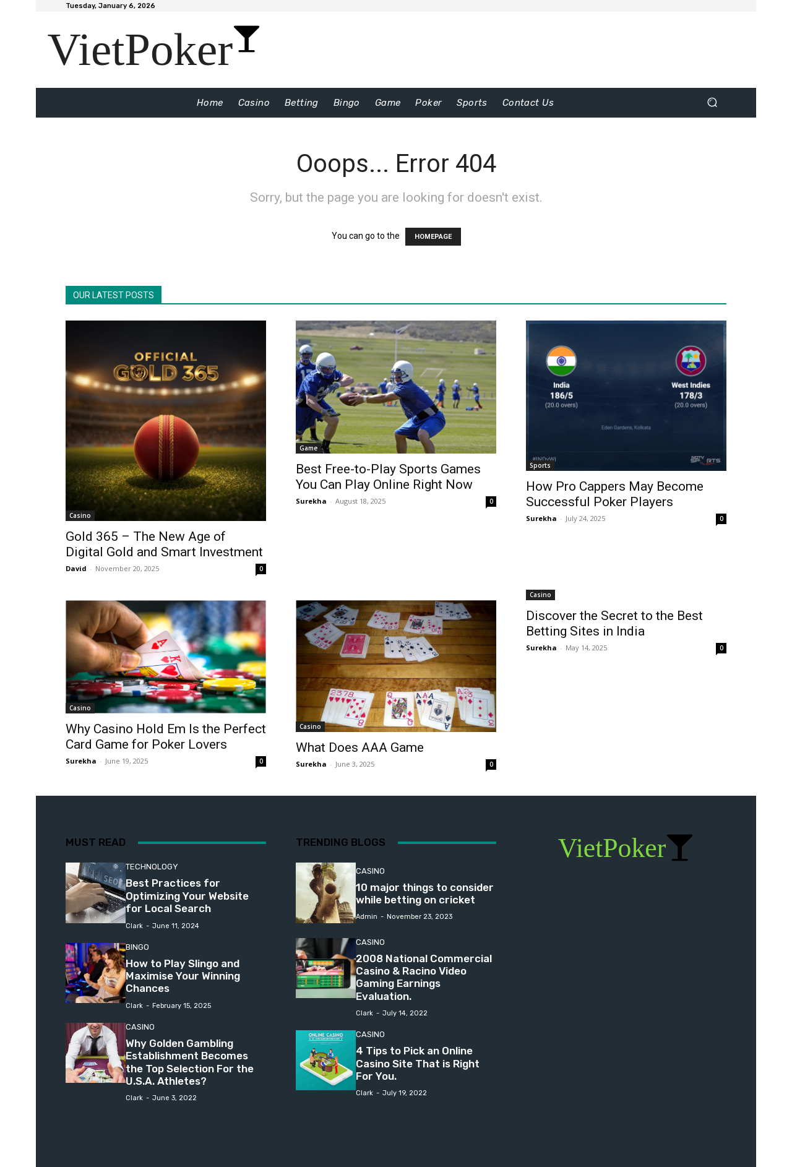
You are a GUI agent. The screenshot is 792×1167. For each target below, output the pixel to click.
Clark (134, 926)
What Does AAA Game (360, 747)
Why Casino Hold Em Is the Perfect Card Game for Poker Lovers (166, 736)
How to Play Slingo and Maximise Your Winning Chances (183, 976)
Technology (152, 867)
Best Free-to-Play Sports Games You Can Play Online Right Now (388, 477)
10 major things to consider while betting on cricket (425, 893)
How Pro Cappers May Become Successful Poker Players (615, 494)
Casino (80, 515)
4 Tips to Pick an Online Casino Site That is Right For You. (418, 1063)
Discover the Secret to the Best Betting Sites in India (614, 623)
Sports (540, 465)
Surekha (311, 501)
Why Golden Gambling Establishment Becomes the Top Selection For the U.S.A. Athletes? (190, 1062)
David (76, 568)
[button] (711, 102)
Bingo (137, 947)
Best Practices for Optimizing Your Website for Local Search (187, 896)
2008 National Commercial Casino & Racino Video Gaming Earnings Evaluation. (424, 977)
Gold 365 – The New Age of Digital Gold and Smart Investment (164, 544)
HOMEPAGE (433, 237)
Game (308, 448)
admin (366, 917)
